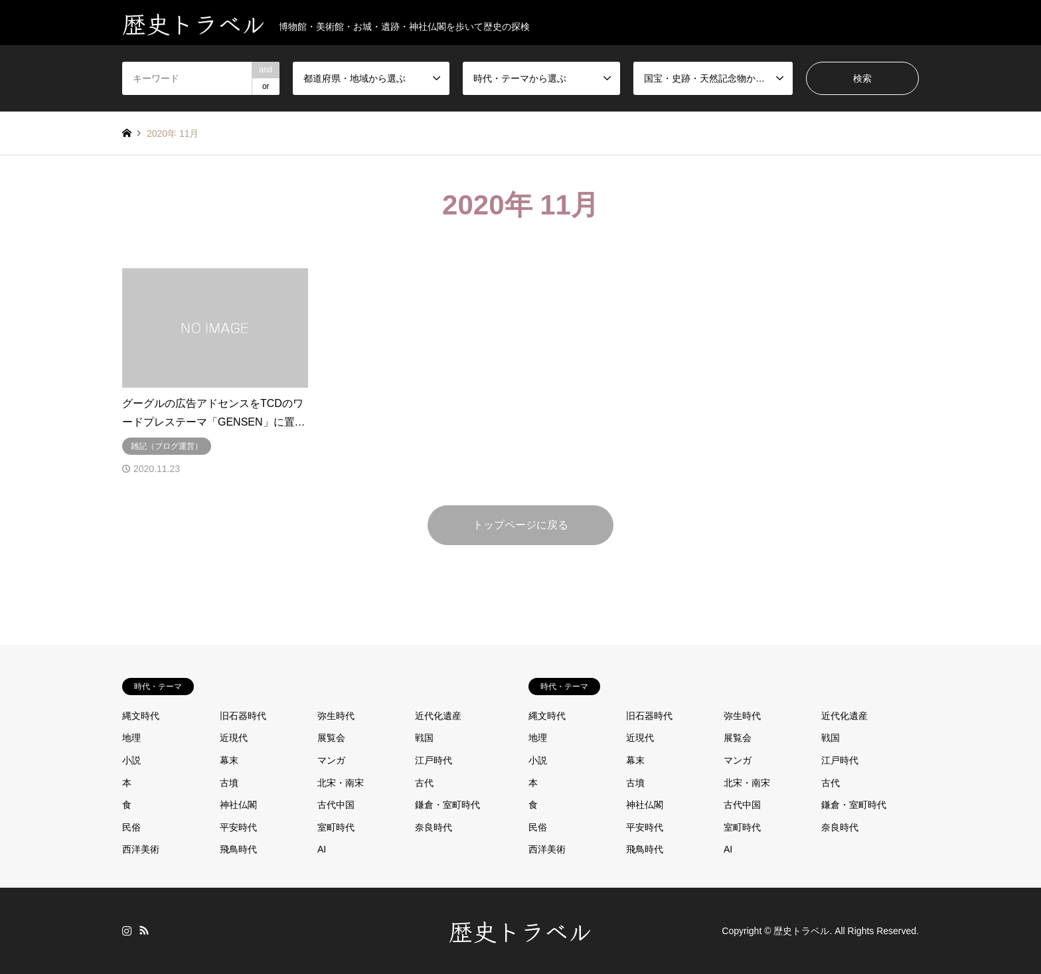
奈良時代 (433, 827)
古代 (424, 782)
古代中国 (336, 804)
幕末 (229, 760)
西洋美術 (140, 849)
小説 (131, 760)
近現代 (234, 737)
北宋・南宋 (340, 782)
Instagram (126, 930)
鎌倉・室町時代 (447, 804)
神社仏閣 (238, 804)
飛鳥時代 (238, 849)
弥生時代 (336, 715)
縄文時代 (140, 715)
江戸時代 (433, 760)
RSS (144, 930)
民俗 (131, 827)
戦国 (424, 737)
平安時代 (238, 827)
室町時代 (336, 827)
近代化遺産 (438, 715)
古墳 (229, 782)
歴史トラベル (520, 930)
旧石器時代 (243, 715)
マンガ (331, 760)
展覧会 (331, 737)
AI (321, 849)
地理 (131, 737)
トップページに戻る (520, 524)
